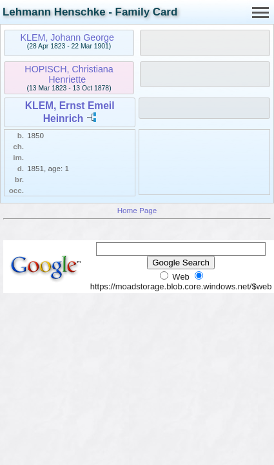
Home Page (137, 210)
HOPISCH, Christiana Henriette (68, 74)
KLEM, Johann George (66, 37)
